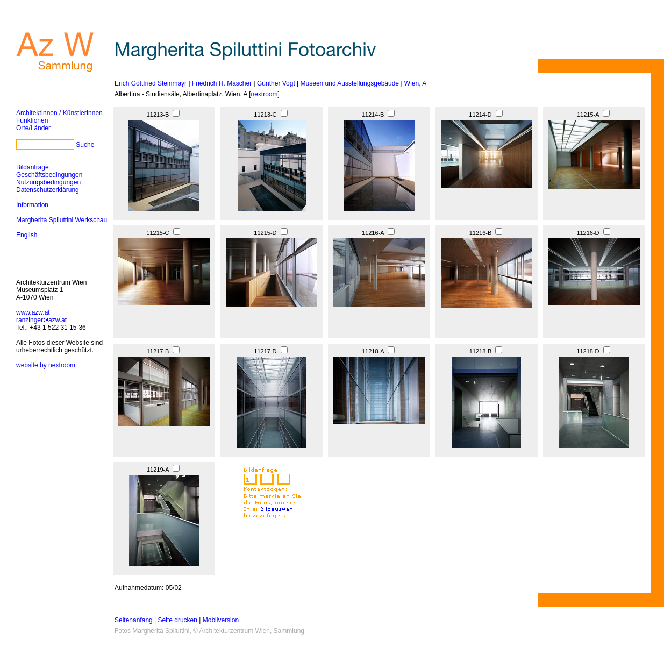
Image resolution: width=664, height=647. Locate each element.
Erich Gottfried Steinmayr (151, 83)
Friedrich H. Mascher (222, 83)
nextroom (264, 94)
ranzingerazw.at (41, 320)
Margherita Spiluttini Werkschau (61, 220)
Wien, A (415, 83)
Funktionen (32, 120)
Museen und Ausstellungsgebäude (350, 83)
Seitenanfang (134, 620)
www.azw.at (33, 312)
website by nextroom (45, 365)
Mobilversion (221, 620)
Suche (85, 144)
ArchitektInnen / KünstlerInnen (59, 113)
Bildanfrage (32, 167)
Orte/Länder (33, 128)
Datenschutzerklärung (47, 190)
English (26, 235)
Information (32, 205)
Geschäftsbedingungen (49, 175)
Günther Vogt (276, 83)
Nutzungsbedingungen (48, 182)
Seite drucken (177, 620)
